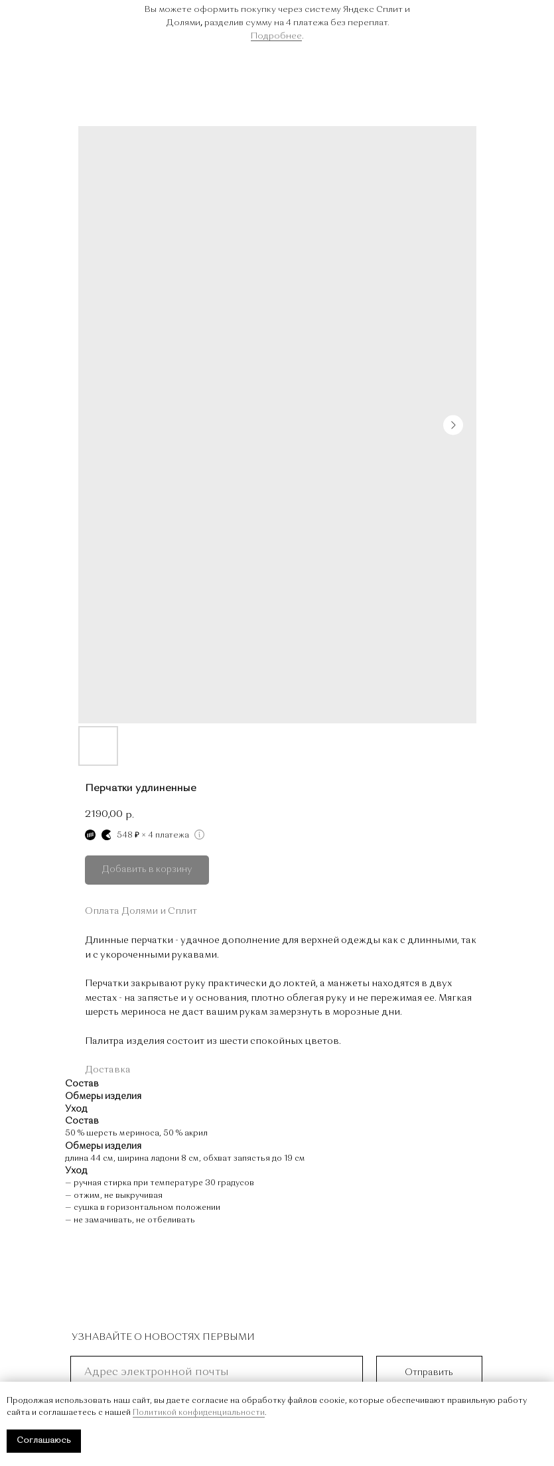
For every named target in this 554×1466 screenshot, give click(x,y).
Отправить (429, 1372)
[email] (216, 1372)
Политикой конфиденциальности (199, 1413)
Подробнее (276, 36)
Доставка (108, 1069)
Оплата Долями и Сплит (141, 911)
